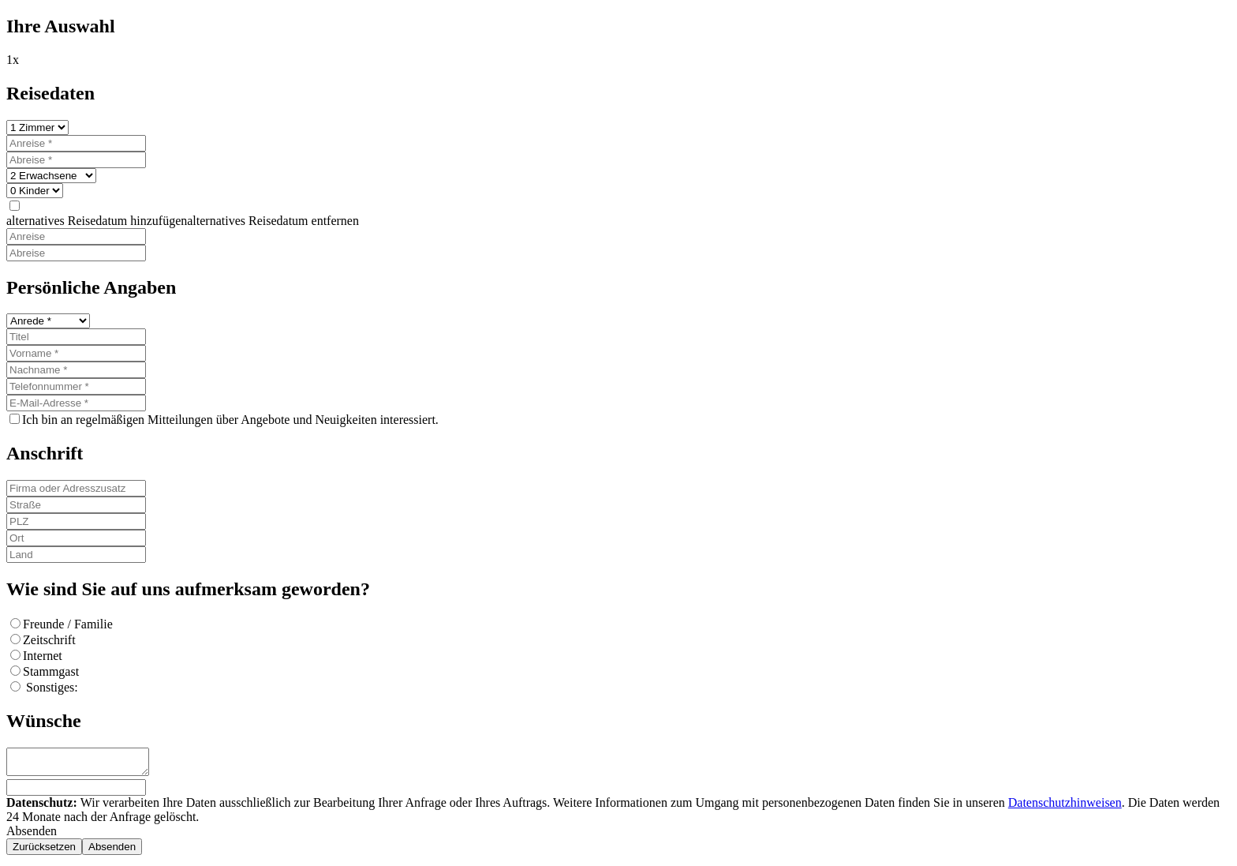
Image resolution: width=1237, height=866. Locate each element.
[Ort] (76, 538)
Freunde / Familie (68, 624)
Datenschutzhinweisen (1065, 807)
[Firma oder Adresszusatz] (76, 488)
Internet (42, 655)
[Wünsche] (85, 764)
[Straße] (76, 505)
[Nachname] (76, 370)
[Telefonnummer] (76, 386)
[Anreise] (76, 143)
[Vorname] (76, 353)
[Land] (76, 554)
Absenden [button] (31, 835)
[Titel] (76, 336)
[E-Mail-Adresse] (76, 403)
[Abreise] (76, 160)
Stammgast (51, 671)
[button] (182, 220)
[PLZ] (76, 521)
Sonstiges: (50, 687)
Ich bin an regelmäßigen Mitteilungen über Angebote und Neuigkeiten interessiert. (230, 419)
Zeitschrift (49, 640)
